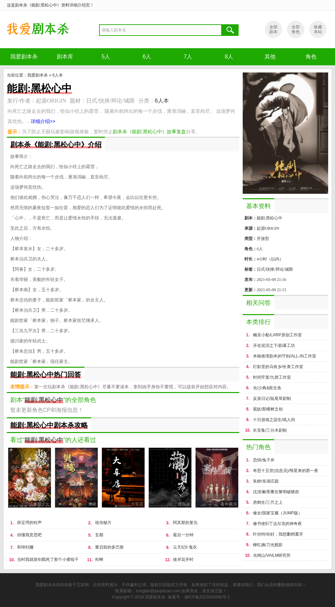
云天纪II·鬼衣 (185, 547)
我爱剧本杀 (24, 56)
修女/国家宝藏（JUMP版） (277, 513)
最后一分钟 (183, 534)
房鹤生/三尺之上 (268, 502)
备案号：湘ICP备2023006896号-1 (199, 597)
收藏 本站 (318, 29)
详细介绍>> (43, 121)
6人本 (57, 75)
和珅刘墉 (25, 547)
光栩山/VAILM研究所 (272, 555)
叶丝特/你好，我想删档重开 (278, 534)
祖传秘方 (103, 522)
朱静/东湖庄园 (266, 481)
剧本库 (65, 56)
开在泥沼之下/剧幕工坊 (274, 345)
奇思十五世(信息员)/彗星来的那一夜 (285, 470)
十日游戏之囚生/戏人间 (274, 419)
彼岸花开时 (183, 559)
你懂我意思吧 (29, 534)
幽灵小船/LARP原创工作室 (277, 335)
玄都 (99, 534)
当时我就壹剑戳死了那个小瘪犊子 (48, 559)
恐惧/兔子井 (263, 460)
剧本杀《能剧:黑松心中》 (37, 29)
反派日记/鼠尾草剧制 (272, 398)
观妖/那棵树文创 (268, 409)
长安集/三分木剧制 (270, 430)
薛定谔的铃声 (29, 522)
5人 (106, 56)
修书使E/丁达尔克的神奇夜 (277, 523)
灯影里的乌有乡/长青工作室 (278, 366)
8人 (229, 56)
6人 (147, 56)
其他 (270, 56)
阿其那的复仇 (185, 522)
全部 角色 (296, 29)
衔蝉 (99, 559)
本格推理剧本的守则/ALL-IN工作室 (284, 356)
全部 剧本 (273, 29)
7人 (188, 56)
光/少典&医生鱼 (267, 388)
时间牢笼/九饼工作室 (272, 377)
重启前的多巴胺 (109, 547)
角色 (311, 56)
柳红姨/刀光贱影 (268, 544)
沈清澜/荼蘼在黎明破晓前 (276, 491)
